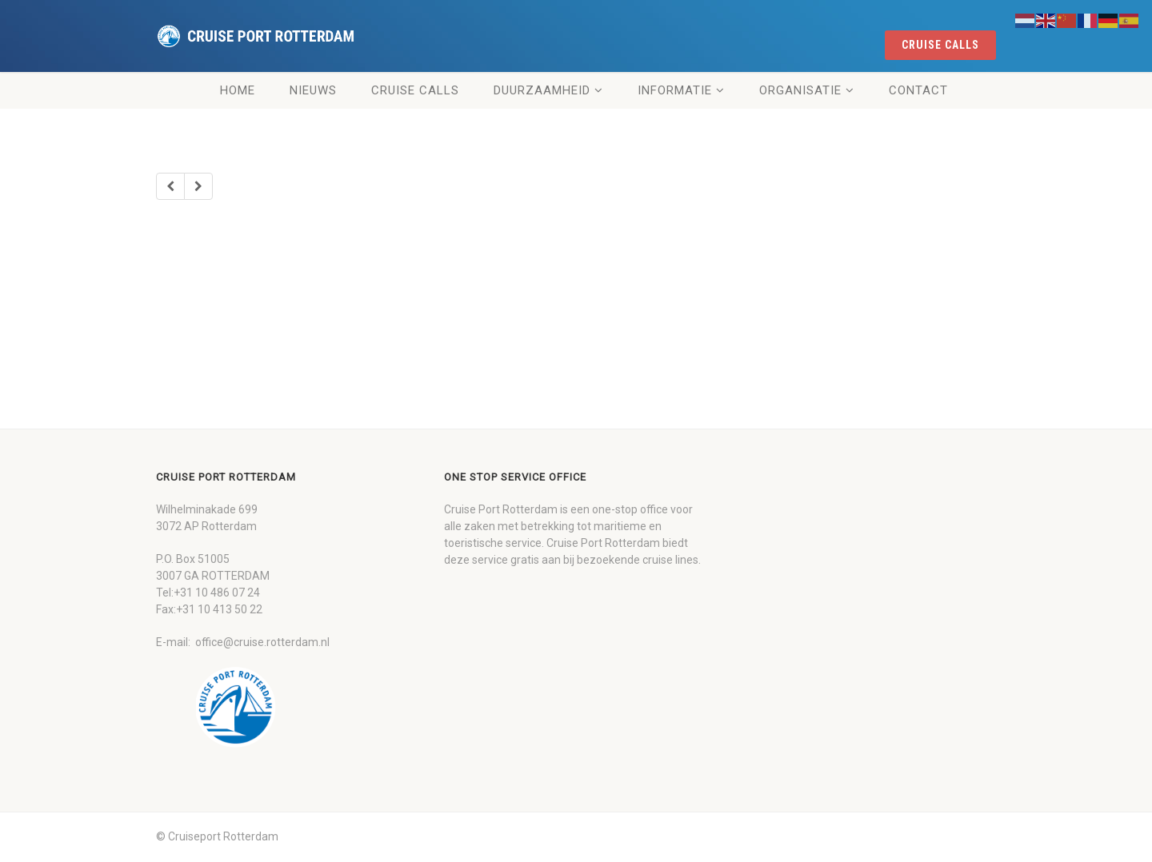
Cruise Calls (415, 90)
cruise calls (940, 44)
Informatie (675, 90)
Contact (918, 90)
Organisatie (800, 90)
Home (237, 90)
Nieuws (313, 90)
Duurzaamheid (542, 90)
